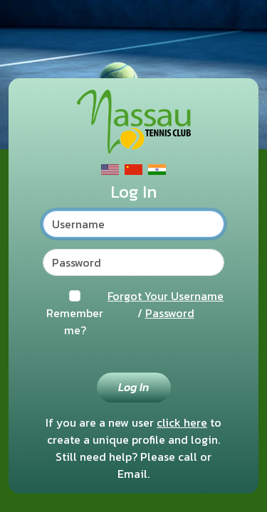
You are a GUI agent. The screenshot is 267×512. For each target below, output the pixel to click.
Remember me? (74, 321)
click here (182, 422)
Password (169, 312)
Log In (133, 386)
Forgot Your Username (166, 295)
